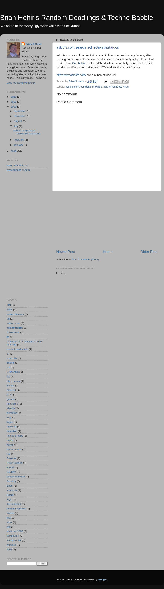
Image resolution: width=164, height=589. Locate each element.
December (20, 111)
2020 (14, 96)
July (16, 126)
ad (8, 318)
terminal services (16, 508)
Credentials (13, 372)
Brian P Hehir (33, 44)
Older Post (148, 252)
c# (8, 337)
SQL (9, 499)
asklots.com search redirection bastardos (87, 47)
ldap (9, 417)
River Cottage (15, 462)
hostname (12, 403)
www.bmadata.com (17, 165)
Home (107, 252)
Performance (14, 449)
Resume (11, 458)
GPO (9, 394)
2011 (14, 101)
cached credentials (17, 349)
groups (10, 399)
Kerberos (12, 412)
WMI (9, 549)
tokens (10, 513)
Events (10, 385)
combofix (85, 86)
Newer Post (65, 252)
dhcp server (13, 381)
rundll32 (11, 472)
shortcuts (12, 490)
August (18, 121)
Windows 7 (13, 535)
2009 (14, 151)
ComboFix (78, 63)
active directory (15, 314)
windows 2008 (15, 531)
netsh (10, 440)
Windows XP (14, 540)
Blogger (102, 579)
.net (9, 305)
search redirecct (112, 86)
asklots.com (72, 86)
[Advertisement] (106, 220)
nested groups (15, 435)
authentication (15, 327)
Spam (10, 494)
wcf (8, 526)
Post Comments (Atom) (85, 259)
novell (10, 444)
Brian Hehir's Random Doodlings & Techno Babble (76, 18)
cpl (8, 367)
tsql (9, 517)
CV (8, 376)
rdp (8, 454)
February (19, 139)
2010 (14, 106)
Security (11, 481)
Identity (11, 408)
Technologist (14, 504)
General (11, 390)
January (19, 144)
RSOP (10, 467)
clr (8, 353)
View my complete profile (21, 82)
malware (97, 86)
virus (126, 86)
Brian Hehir (13, 332)
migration (12, 431)
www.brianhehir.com (18, 169)
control (10, 362)
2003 (9, 309)
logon (10, 422)
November (20, 116)
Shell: (10, 485)
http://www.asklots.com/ (71, 75)
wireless (11, 545)
